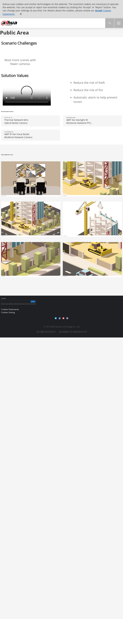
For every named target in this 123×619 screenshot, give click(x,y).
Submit (33, 301)
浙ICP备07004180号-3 (46, 331)
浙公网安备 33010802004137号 (73, 331)
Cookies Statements (10, 309)
